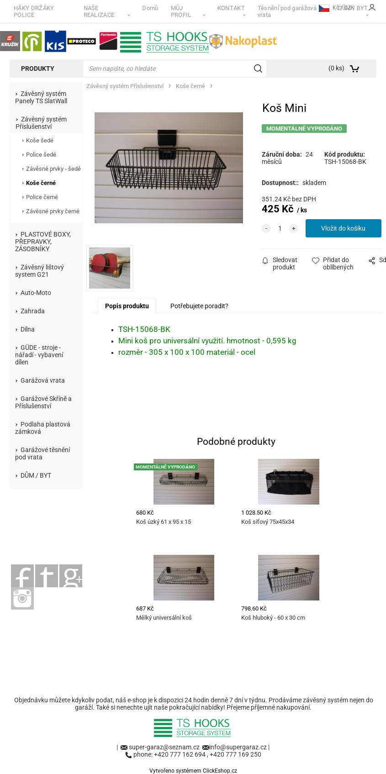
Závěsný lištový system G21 (39, 270)
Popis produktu (127, 306)
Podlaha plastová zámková (42, 428)
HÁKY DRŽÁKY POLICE (34, 11)
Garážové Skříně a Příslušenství (43, 402)
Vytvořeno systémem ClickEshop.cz (193, 771)
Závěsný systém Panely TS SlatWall (41, 97)
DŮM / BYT (36, 475)
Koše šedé (39, 140)
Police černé (42, 197)
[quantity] (280, 228)
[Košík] (349, 68)
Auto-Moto (36, 292)
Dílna (28, 329)
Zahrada (33, 311)
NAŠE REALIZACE (99, 11)
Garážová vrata (43, 380)
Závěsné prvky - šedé (53, 168)
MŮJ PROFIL (181, 11)
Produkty (37, 68)
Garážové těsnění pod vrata (42, 453)
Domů (150, 8)
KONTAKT (231, 8)
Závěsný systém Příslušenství (41, 123)
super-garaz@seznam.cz (165, 747)
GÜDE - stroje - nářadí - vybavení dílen (39, 355)
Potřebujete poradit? (199, 306)
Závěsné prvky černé (52, 211)
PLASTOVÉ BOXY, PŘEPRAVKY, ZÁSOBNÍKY (43, 242)
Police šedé (41, 154)
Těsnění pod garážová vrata (287, 11)
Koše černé (41, 182)
